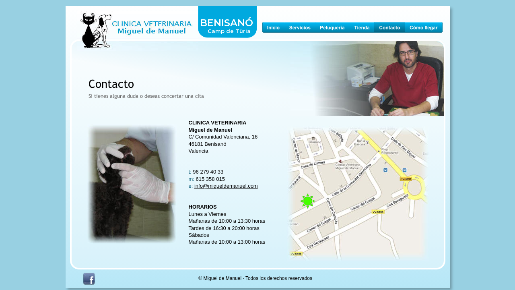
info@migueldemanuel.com (226, 186)
